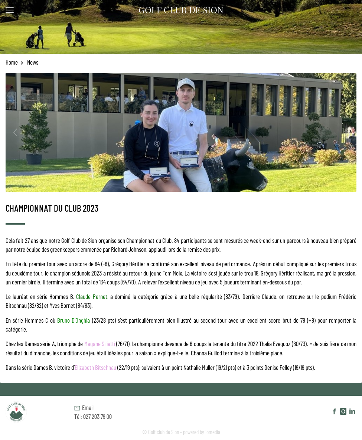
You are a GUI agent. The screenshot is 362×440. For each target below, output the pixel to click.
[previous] (21, 132)
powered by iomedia (201, 431)
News (32, 62)
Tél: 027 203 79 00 (93, 416)
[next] (341, 132)
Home (14, 62)
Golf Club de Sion (181, 10)
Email (84, 407)
